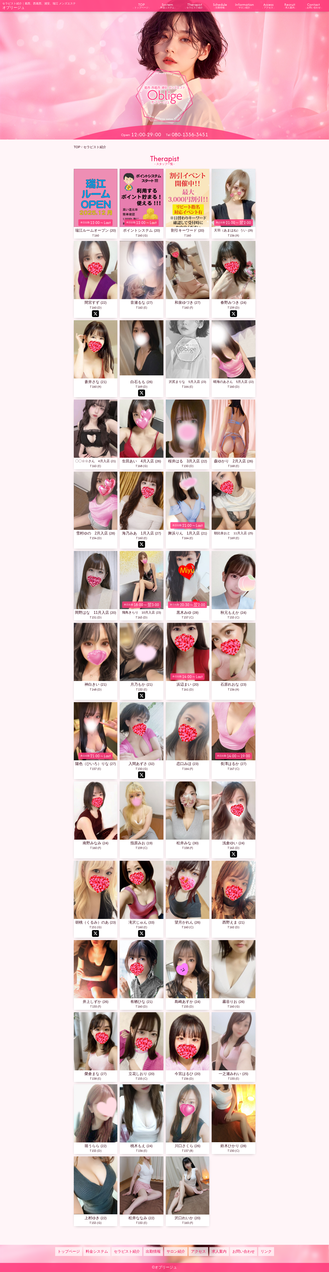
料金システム (97, 1251)
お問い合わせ (243, 1251)
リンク (266, 1251)
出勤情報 (153, 1251)
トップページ (69, 1251)
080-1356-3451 (190, 134)
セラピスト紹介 (127, 1251)
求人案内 (219, 1251)
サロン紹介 (175, 1251)
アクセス (198, 1251)
